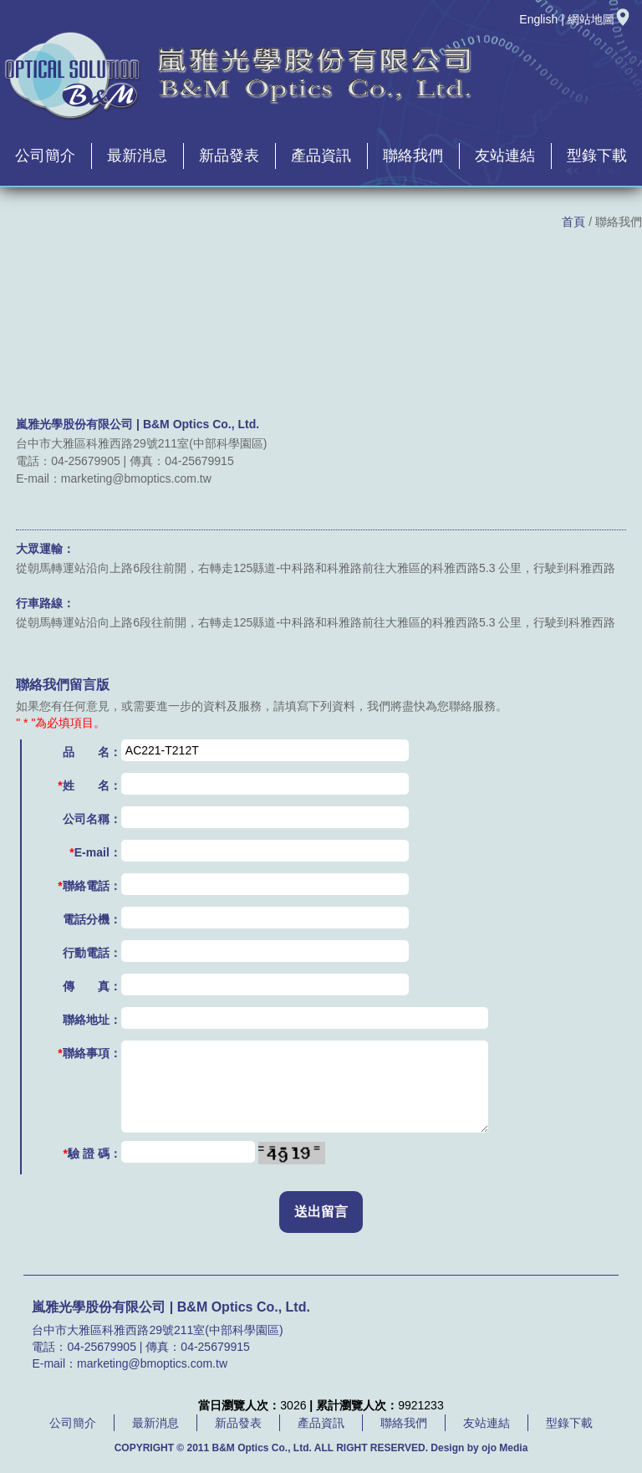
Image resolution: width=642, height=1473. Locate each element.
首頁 (573, 221)
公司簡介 (45, 155)
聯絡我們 (413, 155)
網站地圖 (599, 19)
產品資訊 (321, 155)
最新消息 (137, 155)
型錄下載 (597, 155)
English (538, 19)
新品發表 (229, 155)
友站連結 (505, 155)
